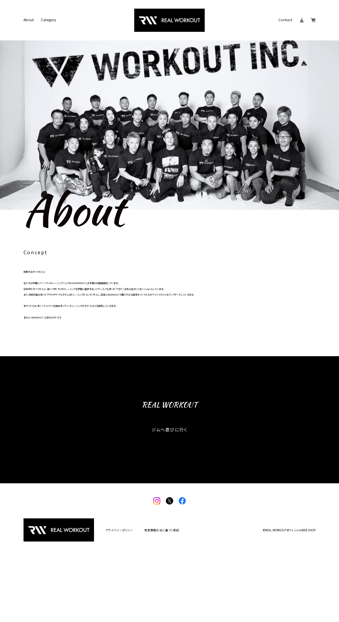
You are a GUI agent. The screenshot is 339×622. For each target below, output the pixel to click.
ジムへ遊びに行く (169, 475)
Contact (285, 20)
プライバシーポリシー (119, 575)
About (29, 20)
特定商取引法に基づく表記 (161, 575)
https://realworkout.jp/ (43, 363)
